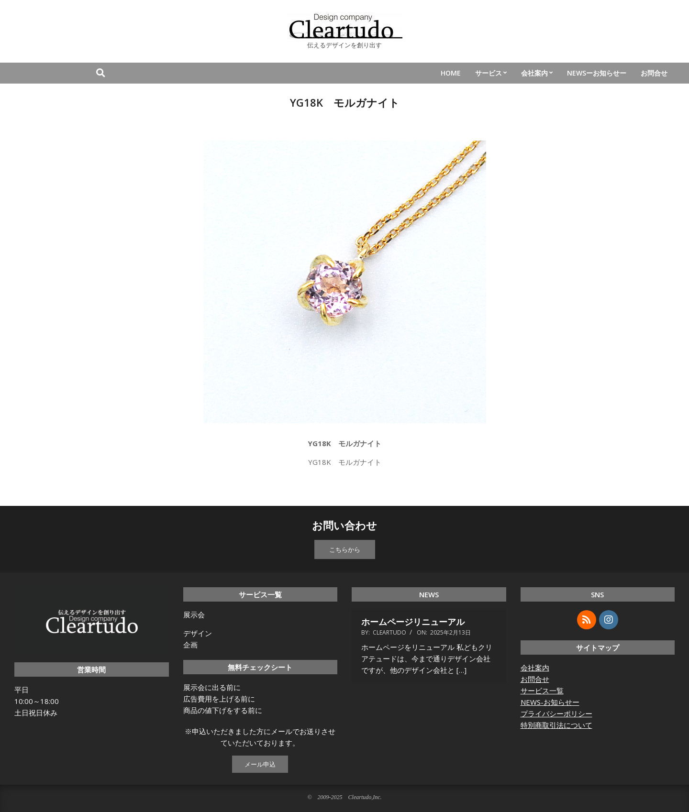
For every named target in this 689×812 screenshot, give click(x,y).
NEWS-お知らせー (550, 702)
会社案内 (535, 667)
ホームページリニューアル (413, 621)
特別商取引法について (556, 725)
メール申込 (260, 764)
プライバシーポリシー (556, 713)
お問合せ (535, 679)
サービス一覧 (542, 690)
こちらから (344, 549)
